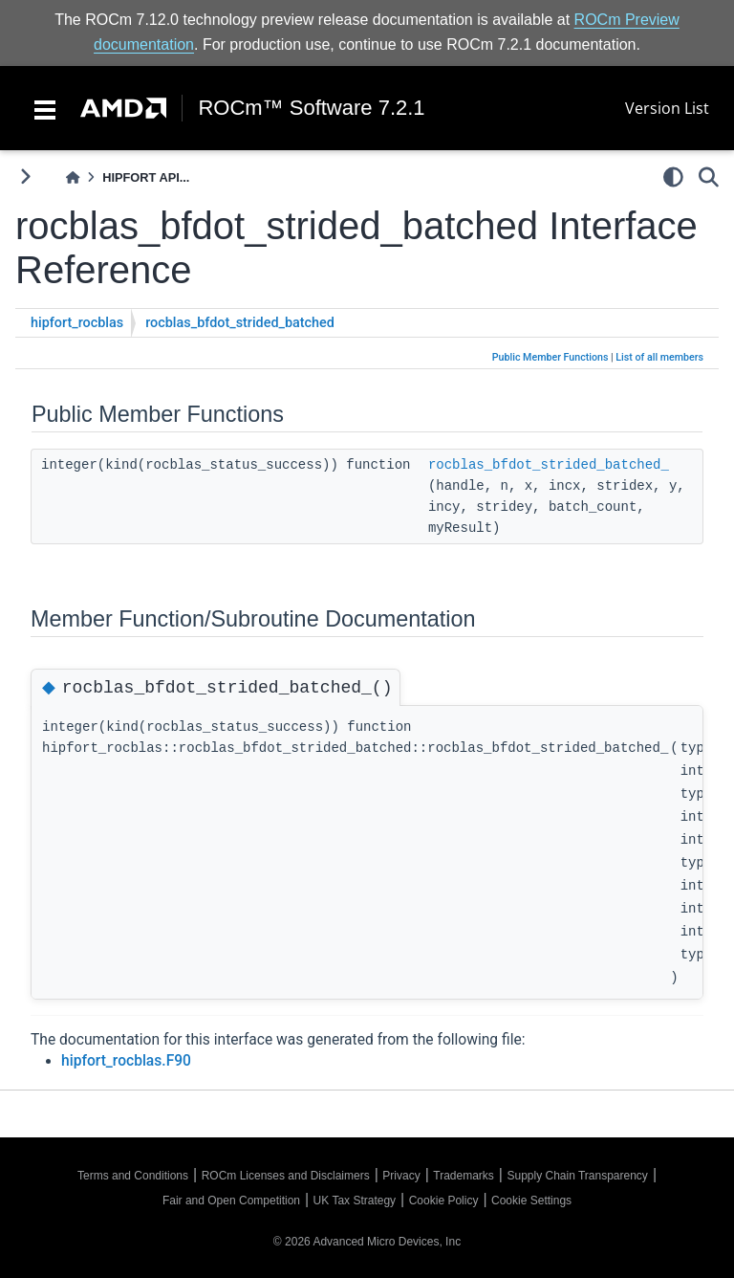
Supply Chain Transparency (577, 1175)
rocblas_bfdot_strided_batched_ (548, 465)
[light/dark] (673, 177)
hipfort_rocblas (77, 323)
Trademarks (463, 1175)
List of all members (659, 357)
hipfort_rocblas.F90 (126, 1060)
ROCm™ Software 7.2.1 (311, 108)
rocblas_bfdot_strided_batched (240, 323)
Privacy (401, 1175)
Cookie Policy (444, 1200)
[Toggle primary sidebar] (25, 176)
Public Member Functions (550, 357)
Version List (667, 108)
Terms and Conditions (132, 1175)
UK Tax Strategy (354, 1200)
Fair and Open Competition (231, 1200)
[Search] (708, 177)
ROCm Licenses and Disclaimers (286, 1175)
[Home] (72, 177)
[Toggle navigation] (44, 108)
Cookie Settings (531, 1200)
